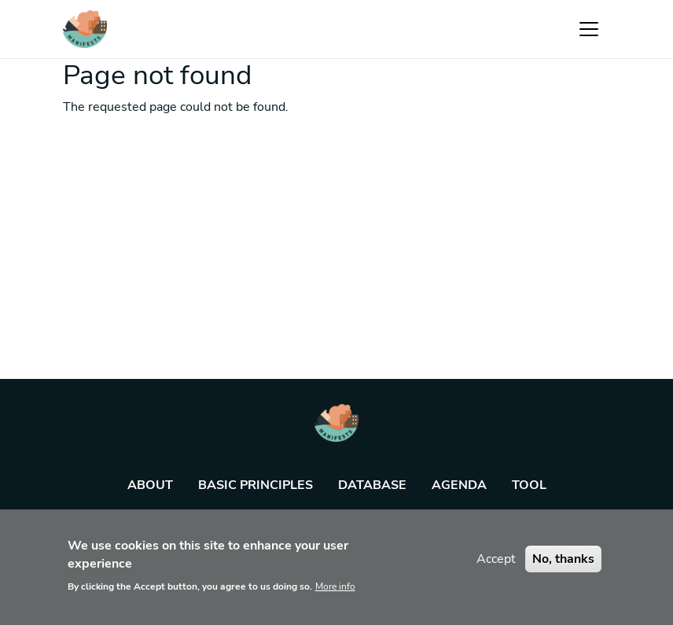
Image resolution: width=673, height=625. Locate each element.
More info (335, 593)
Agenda (459, 485)
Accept (496, 566)
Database (372, 485)
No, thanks (563, 566)
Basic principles (255, 485)
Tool (529, 485)
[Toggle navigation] (589, 29)
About (150, 485)
